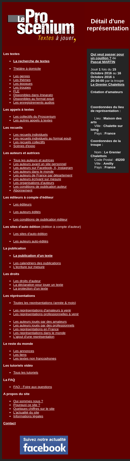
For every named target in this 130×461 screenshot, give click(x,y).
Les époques (22, 84)
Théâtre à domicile (27, 69)
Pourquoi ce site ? (26, 405)
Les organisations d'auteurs (33, 183)
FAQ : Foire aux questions (32, 387)
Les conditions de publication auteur (40, 186)
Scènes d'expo (24, 146)
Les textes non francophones (34, 358)
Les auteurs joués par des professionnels (43, 325)
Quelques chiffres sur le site (33, 409)
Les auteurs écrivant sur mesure (37, 179)
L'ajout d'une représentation (33, 337)
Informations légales (28, 416)
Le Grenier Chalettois (107, 84)
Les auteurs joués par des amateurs (40, 321)
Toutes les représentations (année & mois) (44, 303)
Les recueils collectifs (29, 142)
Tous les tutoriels (25, 372)
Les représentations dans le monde (39, 333)
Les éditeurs (22, 204)
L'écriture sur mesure (29, 267)
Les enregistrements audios (33, 102)
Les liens (20, 355)
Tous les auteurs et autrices (33, 160)
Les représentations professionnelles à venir (46, 314)
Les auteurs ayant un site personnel (39, 164)
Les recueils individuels (30, 135)
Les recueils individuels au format (42, 138)
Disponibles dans (33, 95)
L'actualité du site (26, 412)
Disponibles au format (33, 99)
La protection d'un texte (30, 288)
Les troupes (22, 87)
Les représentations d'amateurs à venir (42, 310)
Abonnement (22, 190)
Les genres (21, 76)
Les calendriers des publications (37, 263)
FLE (16, 91)
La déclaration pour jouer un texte (38, 285)
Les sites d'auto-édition (30, 234)
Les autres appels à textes (32, 120)
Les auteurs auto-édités (30, 241)
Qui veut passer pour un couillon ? (107, 56)
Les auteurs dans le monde (33, 171)
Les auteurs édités (27, 212)
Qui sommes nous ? (28, 401)
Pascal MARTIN (103, 62)
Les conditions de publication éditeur (40, 219)
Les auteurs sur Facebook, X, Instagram (43, 168)
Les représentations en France (36, 329)
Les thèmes (22, 80)
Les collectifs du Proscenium (34, 116)
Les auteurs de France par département (42, 175)
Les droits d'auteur (27, 281)
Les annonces (23, 351)
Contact (9, 423)
